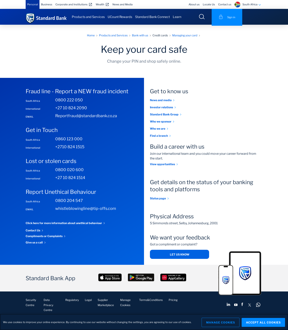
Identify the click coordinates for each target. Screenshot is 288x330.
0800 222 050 (69, 101)
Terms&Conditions (151, 301)
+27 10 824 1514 (70, 178)
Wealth (100, 4)
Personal (32, 4)
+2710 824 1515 (69, 147)
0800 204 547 (69, 201)
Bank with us (140, 36)
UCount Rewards (120, 17)
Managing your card (184, 36)
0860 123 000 (68, 139)
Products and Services (88, 17)
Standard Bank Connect (152, 17)
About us (194, 4)
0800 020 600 (69, 170)
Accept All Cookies (263, 322)
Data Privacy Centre (48, 305)
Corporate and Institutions (71, 4)
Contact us (224, 4)
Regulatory (72, 301)
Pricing (173, 301)
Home (91, 36)
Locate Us (209, 4)
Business (46, 4)
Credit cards (160, 36)
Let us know (179, 255)
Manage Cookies (219, 322)
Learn (177, 17)
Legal (88, 301)
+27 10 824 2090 (71, 109)
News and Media (122, 4)
